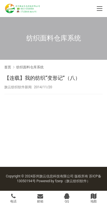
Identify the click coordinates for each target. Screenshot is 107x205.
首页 (7, 67)
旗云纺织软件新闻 (18, 87)
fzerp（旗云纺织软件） (72, 181)
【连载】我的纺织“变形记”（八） (42, 78)
